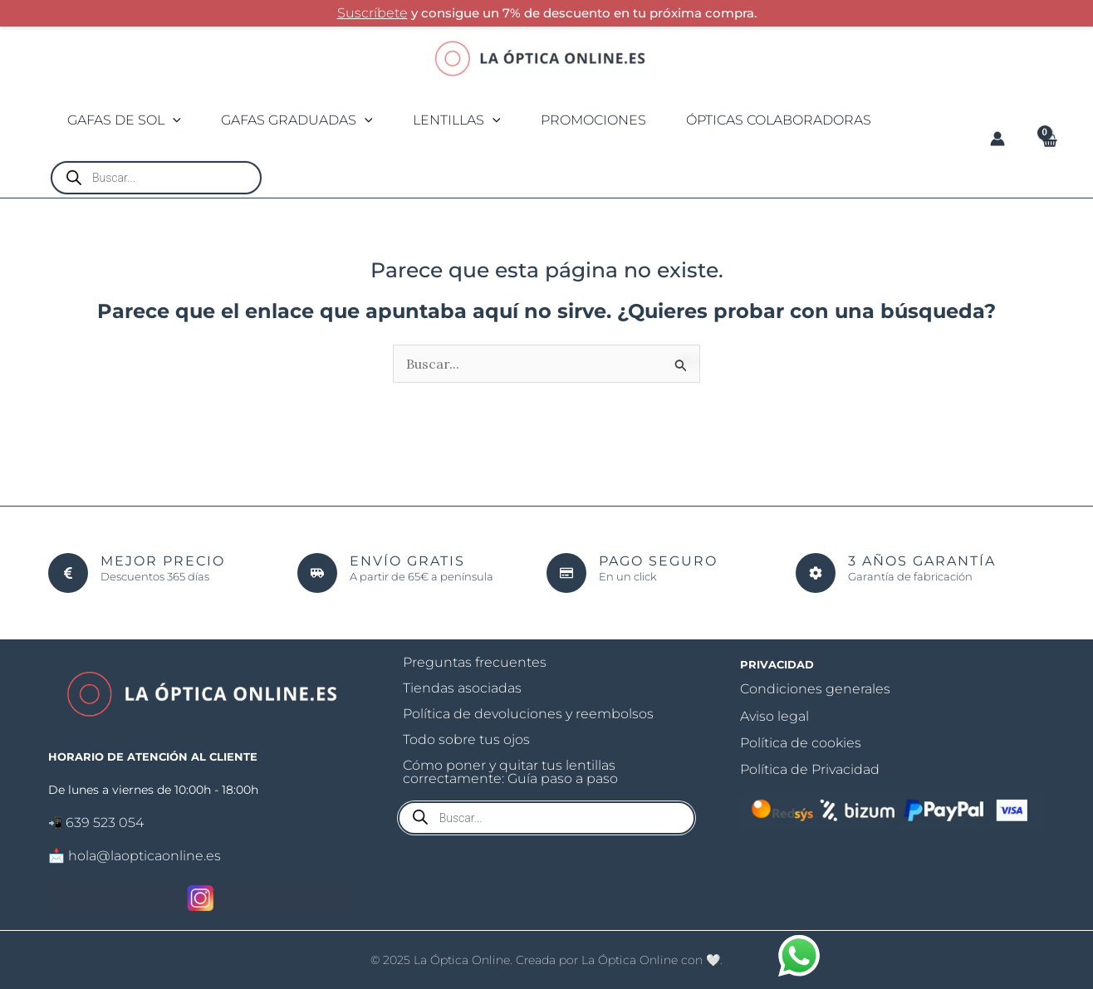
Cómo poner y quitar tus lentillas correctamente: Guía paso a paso (510, 772)
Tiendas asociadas (462, 689)
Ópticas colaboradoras (822, 120)
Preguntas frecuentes (474, 663)
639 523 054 (105, 822)
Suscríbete (372, 13)
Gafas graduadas (312, 120)
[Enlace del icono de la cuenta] (997, 138)
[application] (177, 120)
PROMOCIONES (627, 120)
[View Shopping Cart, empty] (1048, 140)
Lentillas (481, 120)
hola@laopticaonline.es (144, 856)
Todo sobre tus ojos (466, 740)
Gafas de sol (129, 120)
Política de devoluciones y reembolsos (528, 714)
